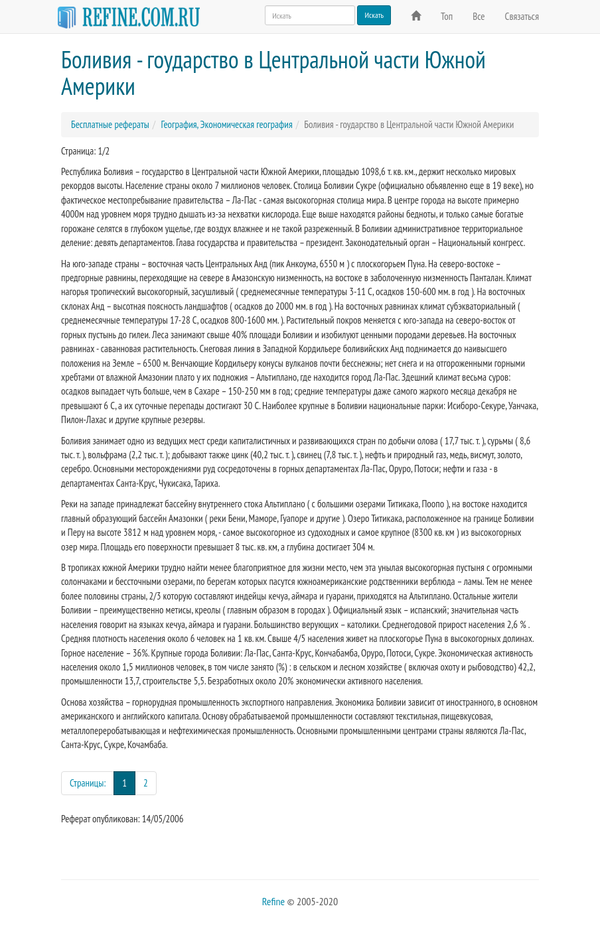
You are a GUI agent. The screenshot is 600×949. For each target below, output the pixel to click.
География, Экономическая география (226, 124)
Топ (447, 16)
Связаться (522, 16)
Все (479, 16)
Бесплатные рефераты (110, 124)
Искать (374, 15)
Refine (273, 901)
